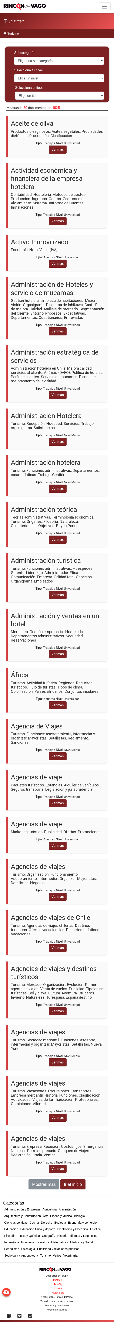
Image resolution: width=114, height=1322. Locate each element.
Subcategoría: (25, 53)
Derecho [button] (46, 1222)
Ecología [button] (60, 1222)
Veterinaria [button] (70, 1255)
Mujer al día (58, 1292)
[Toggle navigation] (105, 6)
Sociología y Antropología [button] (21, 1255)
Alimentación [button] (67, 1209)
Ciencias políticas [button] (15, 1222)
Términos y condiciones (57, 1305)
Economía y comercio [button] (82, 1222)
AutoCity (58, 1284)
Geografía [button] (48, 1235)
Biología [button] (79, 1216)
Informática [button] (11, 1242)
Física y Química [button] (29, 1235)
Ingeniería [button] (27, 1242)
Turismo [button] (45, 1255)
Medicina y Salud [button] (81, 1242)
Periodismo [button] (11, 1249)
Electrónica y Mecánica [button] (72, 1229)
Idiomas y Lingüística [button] (83, 1235)
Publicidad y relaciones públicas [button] (58, 1249)
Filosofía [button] (10, 1235)
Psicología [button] (28, 1249)
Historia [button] (62, 1235)
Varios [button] (57, 1255)
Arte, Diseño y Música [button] (57, 1216)
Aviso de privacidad (57, 1309)
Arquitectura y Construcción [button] (22, 1216)
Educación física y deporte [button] (37, 1229)
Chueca (58, 1288)
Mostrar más (44, 1184)
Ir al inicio (73, 1184)
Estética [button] (95, 1229)
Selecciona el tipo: (29, 87)
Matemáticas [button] (59, 1242)
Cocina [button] (34, 1222)
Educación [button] (11, 1229)
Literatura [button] (43, 1242)
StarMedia (57, 1280)
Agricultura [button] (50, 1209)
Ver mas (57, 149)
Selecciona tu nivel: (29, 70)
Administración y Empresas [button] (22, 1209)
